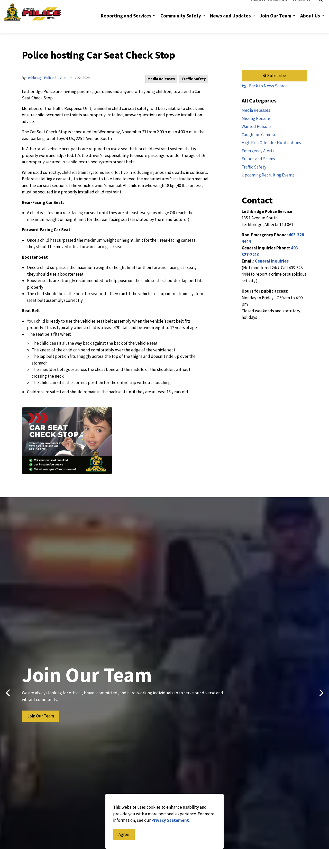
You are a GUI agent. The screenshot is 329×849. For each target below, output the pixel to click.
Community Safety (180, 25)
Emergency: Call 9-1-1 (268, 8)
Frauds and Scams (258, 159)
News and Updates (230, 25)
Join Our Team (275, 25)
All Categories (259, 100)
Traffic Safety (193, 78)
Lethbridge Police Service (46, 77)
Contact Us (301, 8)
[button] (67, 440)
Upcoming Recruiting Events (268, 175)
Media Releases (161, 78)
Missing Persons (256, 118)
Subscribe (274, 75)
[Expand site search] (320, 8)
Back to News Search (268, 86)
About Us (310, 25)
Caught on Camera (258, 134)
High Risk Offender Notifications (271, 142)
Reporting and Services (126, 25)
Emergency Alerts (258, 151)
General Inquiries (272, 261)
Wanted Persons (256, 126)
